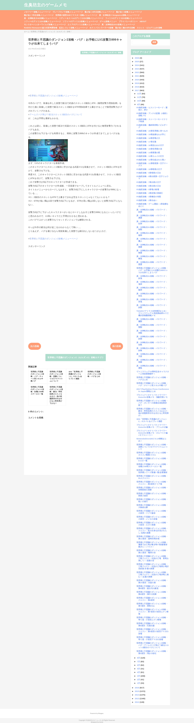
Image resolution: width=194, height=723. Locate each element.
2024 (137, 65)
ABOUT (143, 21)
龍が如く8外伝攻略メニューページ (99, 12)
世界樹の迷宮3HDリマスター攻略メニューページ (76, 15)
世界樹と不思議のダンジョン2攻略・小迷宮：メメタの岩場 (152, 518)
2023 (137, 69)
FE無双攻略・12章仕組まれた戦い (151, 160)
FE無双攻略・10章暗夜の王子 (149, 169)
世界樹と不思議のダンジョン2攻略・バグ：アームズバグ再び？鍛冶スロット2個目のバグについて (152, 645)
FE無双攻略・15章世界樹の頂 (149, 149)
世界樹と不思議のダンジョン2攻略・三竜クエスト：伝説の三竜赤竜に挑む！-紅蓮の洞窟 (152, 574)
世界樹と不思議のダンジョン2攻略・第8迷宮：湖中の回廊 (152, 593)
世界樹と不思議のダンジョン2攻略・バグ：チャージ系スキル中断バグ (152, 384)
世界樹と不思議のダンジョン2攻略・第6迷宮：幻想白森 (152, 624)
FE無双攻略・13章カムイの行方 (150, 156)
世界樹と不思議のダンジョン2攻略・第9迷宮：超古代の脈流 (152, 587)
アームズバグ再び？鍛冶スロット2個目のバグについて (55, 114)
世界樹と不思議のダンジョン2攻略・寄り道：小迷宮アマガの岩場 (152, 638)
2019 (137, 83)
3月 (139, 676)
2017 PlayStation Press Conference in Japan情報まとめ (152, 390)
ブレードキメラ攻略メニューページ (67, 12)
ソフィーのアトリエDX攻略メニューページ (42, 21)
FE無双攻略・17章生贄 (146, 142)
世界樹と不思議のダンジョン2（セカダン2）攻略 (101, 53)
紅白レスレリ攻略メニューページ (73, 28)
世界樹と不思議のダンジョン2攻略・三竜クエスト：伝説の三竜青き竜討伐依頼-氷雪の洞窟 (152, 566)
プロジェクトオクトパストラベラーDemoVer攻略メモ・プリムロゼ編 (152, 426)
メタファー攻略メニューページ (37, 12)
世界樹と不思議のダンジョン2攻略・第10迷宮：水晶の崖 (152, 581)
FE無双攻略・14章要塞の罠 (148, 153)
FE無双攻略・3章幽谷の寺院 (148, 197)
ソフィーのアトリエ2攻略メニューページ (80, 21)
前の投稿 (116, 346)
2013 (137, 698)
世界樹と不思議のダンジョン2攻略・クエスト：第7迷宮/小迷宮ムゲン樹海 (152, 611)
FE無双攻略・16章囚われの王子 (150, 145)
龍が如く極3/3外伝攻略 (125, 28)
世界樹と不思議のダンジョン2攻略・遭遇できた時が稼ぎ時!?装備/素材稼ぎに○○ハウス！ (152, 544)
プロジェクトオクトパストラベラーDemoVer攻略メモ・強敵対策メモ (152, 396)
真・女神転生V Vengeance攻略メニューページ (119, 15)
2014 (137, 695)
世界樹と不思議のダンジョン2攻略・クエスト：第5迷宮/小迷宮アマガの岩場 (152, 631)
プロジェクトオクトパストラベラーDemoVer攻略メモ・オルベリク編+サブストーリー (152, 433)
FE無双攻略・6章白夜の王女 (148, 186)
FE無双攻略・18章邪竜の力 (148, 138)
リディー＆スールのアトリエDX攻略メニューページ (81, 18)
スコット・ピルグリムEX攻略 (149, 28)
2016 (137, 688)
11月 (139, 97)
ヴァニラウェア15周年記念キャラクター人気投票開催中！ (152, 373)
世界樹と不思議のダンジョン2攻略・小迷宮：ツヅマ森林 (152, 512)
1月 (139, 683)
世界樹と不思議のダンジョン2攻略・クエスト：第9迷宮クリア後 (152, 483)
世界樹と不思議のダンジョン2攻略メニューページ (53, 96)
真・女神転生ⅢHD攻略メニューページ (40, 18)
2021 (137, 76)
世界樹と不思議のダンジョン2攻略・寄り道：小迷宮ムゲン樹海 (152, 618)
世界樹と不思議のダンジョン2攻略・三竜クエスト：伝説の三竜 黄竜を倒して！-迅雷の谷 (152, 558)
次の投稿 (34, 346)
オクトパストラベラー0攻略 (101, 28)
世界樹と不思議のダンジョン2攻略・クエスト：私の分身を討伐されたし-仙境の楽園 (152, 530)
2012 (137, 702)
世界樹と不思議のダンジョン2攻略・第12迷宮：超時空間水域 (152, 537)
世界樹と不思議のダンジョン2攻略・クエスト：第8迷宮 (152, 599)
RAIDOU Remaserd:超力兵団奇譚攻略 (40, 28)
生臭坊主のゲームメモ (45, 5)
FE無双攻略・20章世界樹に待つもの (152, 131)
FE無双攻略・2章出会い (146, 200)
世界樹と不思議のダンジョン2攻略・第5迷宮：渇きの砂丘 (152, 652)
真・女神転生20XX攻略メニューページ (118, 24)
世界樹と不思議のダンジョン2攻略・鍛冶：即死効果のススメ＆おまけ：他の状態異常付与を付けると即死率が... (152, 412)
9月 (139, 104)
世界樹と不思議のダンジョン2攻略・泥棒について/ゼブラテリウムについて (152, 447)
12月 (139, 94)
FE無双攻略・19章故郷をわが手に (151, 134)
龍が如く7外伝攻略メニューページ (39, 15)
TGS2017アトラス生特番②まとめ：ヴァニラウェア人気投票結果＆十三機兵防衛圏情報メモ (152, 313)
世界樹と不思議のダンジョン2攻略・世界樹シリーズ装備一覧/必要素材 (152, 471)
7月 (139, 661)
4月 (139, 672)
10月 (139, 101)
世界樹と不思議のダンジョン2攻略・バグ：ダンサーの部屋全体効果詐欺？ (152, 403)
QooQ (101, 722)
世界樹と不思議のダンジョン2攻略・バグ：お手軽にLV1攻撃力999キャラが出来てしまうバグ (152, 270)
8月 (139, 658)
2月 (139, 679)
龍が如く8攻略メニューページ (129, 12)
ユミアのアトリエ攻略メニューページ (84, 24)
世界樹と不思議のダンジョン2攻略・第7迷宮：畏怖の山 (152, 605)
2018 (137, 87)
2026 (137, 58)
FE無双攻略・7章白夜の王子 (148, 182)
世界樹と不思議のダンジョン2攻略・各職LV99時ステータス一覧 (152, 465)
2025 (137, 61)
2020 (137, 80)
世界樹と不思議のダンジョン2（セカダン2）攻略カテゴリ (76, 357)
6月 (139, 665)
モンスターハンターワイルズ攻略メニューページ (45, 24)
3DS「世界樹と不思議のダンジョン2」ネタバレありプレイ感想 (151, 420)
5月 (139, 669)
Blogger (100, 713)
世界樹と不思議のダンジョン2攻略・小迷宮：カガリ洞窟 (152, 524)
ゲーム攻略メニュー (108, 21)
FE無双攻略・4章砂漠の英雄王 (149, 193)
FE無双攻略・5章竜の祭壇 (147, 189)
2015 (137, 691)
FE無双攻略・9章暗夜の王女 (148, 173)
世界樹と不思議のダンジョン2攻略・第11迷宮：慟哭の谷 (152, 551)
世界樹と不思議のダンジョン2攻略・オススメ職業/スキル (152, 454)
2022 (137, 72)
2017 (137, 90)
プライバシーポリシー (128, 21)
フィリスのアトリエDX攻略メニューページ (123, 18)
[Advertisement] (75, 74)
